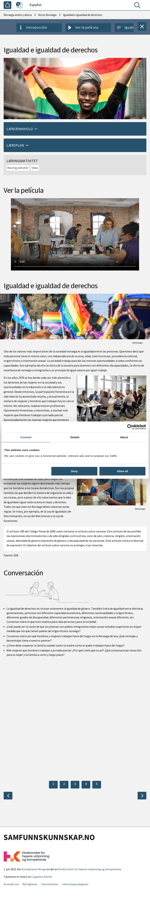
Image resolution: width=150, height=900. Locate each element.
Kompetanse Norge (33, 869)
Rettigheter (30, 884)
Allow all (122, 471)
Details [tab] (75, 437)
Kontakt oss (11, 884)
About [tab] (124, 437)
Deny (74, 471)
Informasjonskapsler (75, 884)
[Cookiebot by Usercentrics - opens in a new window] (130, 427)
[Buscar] (138, 6)
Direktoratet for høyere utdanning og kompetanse (89, 869)
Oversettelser (50, 884)
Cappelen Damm (41, 876)
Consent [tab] (25, 437)
